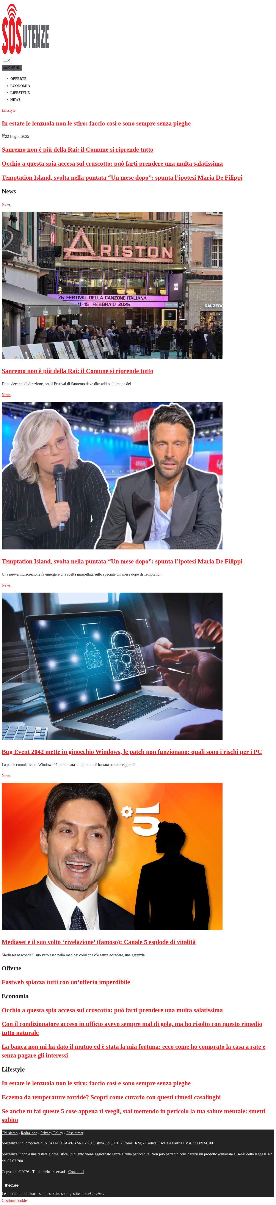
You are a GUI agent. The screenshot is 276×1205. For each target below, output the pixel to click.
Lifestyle (20, 92)
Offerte (18, 78)
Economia (20, 86)
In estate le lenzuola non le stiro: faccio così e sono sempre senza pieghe (96, 123)
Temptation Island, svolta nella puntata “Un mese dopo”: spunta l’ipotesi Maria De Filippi (122, 177)
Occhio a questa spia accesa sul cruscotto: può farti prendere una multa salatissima (112, 163)
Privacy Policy (51, 1133)
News (15, 99)
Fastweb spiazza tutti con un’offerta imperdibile (66, 982)
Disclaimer (74, 1133)
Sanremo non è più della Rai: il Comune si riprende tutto (77, 149)
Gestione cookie (14, 1201)
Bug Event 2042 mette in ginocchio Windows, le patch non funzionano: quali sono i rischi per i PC (132, 751)
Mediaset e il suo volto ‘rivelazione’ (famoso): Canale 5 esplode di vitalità (99, 941)
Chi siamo (10, 1133)
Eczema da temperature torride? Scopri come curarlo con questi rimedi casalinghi (111, 1097)
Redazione (29, 1133)
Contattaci (76, 1172)
